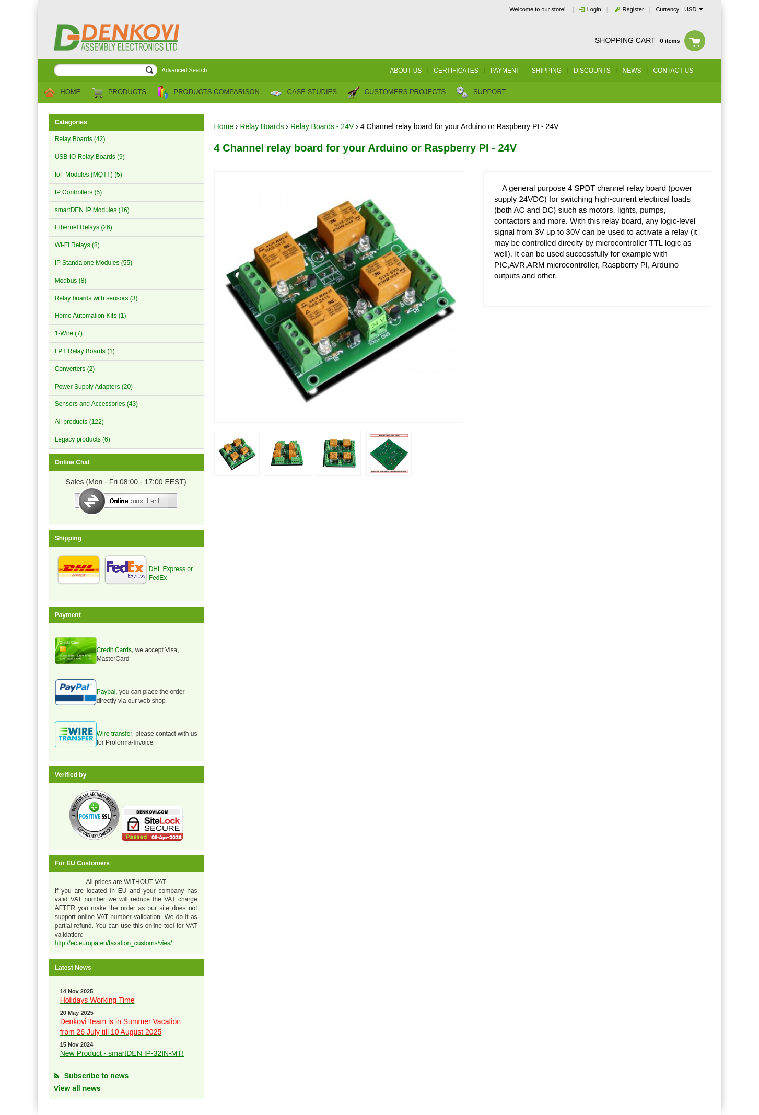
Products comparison (208, 92)
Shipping (547, 70)
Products (118, 92)
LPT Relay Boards (85, 351)
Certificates (456, 70)
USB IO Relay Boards (90, 156)
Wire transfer (114, 733)
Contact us (673, 70)
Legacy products (82, 439)
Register (633, 9)
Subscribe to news (96, 1076)
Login (594, 9)
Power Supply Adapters (94, 386)
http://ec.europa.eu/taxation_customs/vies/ (113, 943)
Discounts (592, 70)
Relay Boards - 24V (322, 126)
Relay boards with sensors (96, 298)
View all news (77, 1088)
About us (406, 70)
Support (481, 92)
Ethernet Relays (83, 227)
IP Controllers (78, 192)
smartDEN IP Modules (92, 210)
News (632, 70)
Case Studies (303, 92)
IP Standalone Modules (94, 262)
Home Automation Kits (90, 315)
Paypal (106, 691)
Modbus (71, 280)
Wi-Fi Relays (77, 245)
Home (62, 92)
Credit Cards (114, 650)
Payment (505, 70)
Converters (75, 369)
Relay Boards (80, 139)
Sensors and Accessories (96, 404)
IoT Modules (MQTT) (88, 174)
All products (79, 421)
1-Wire (69, 333)
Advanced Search (184, 70)
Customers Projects (396, 92)
